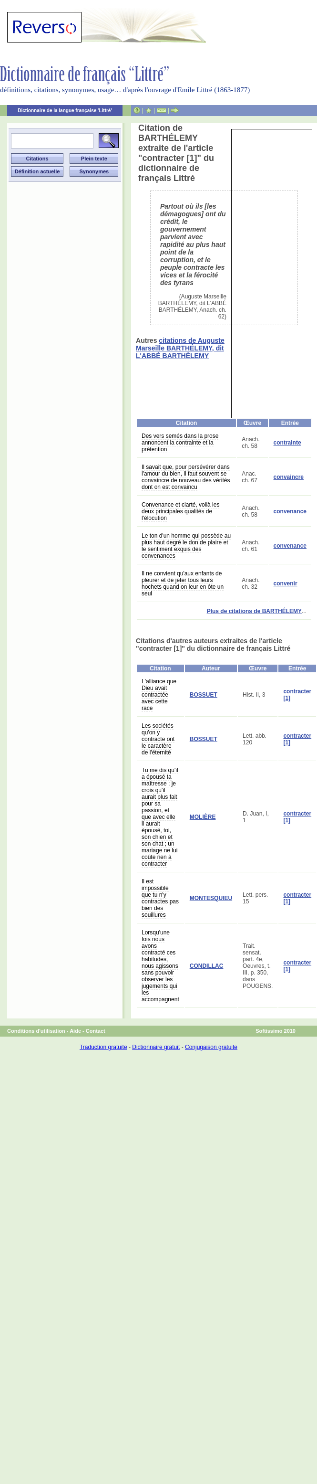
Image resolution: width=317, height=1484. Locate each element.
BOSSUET (203, 694)
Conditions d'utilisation (36, 1031)
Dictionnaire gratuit (156, 1047)
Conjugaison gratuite (211, 1047)
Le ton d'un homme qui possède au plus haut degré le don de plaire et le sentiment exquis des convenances (186, 545)
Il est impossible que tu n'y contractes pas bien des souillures (160, 898)
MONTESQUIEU (211, 898)
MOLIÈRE (203, 817)
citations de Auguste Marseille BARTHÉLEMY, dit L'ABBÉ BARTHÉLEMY (180, 348)
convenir (285, 583)
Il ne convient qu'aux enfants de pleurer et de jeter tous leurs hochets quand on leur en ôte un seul (183, 583)
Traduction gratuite (103, 1047)
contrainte (287, 442)
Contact (95, 1031)
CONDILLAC (207, 966)
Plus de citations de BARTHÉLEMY (254, 611)
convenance (290, 511)
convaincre (289, 477)
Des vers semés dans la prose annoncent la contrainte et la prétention (180, 443)
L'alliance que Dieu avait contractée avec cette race (159, 694)
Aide (75, 1031)
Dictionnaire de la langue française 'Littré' (65, 110)
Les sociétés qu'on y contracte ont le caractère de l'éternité (158, 739)
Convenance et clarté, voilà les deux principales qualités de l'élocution (180, 511)
